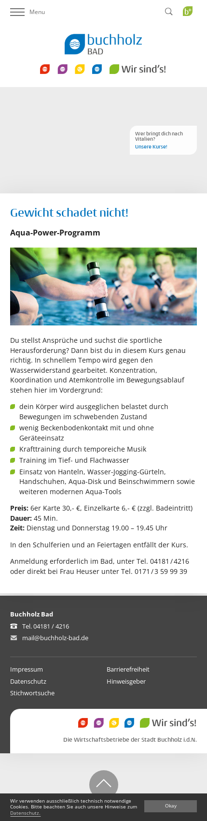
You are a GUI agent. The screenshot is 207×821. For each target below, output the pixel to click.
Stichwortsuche (32, 693)
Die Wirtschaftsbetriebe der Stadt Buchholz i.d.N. (130, 740)
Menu (27, 12)
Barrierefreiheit (128, 669)
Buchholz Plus (191, 31)
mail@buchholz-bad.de (55, 637)
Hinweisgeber (126, 681)
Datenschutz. (25, 813)
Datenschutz (28, 681)
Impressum (26, 669)
